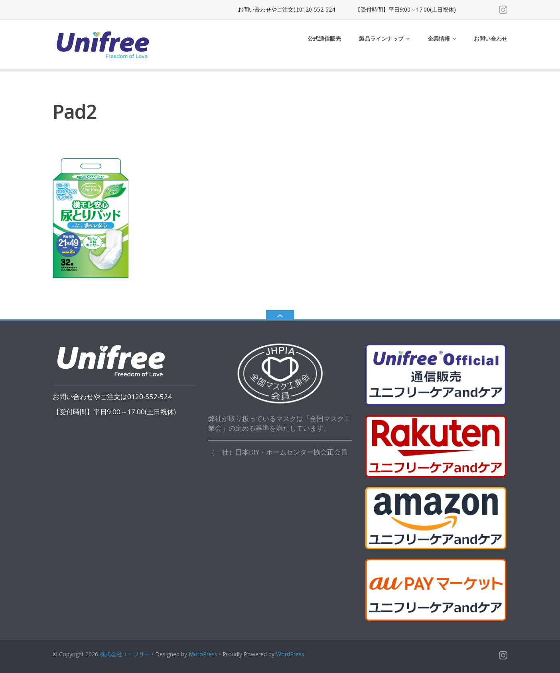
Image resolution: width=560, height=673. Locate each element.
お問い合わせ (490, 38)
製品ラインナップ (381, 38)
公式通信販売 (324, 38)
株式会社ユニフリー (125, 654)
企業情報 (439, 38)
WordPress (290, 654)
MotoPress (203, 654)
